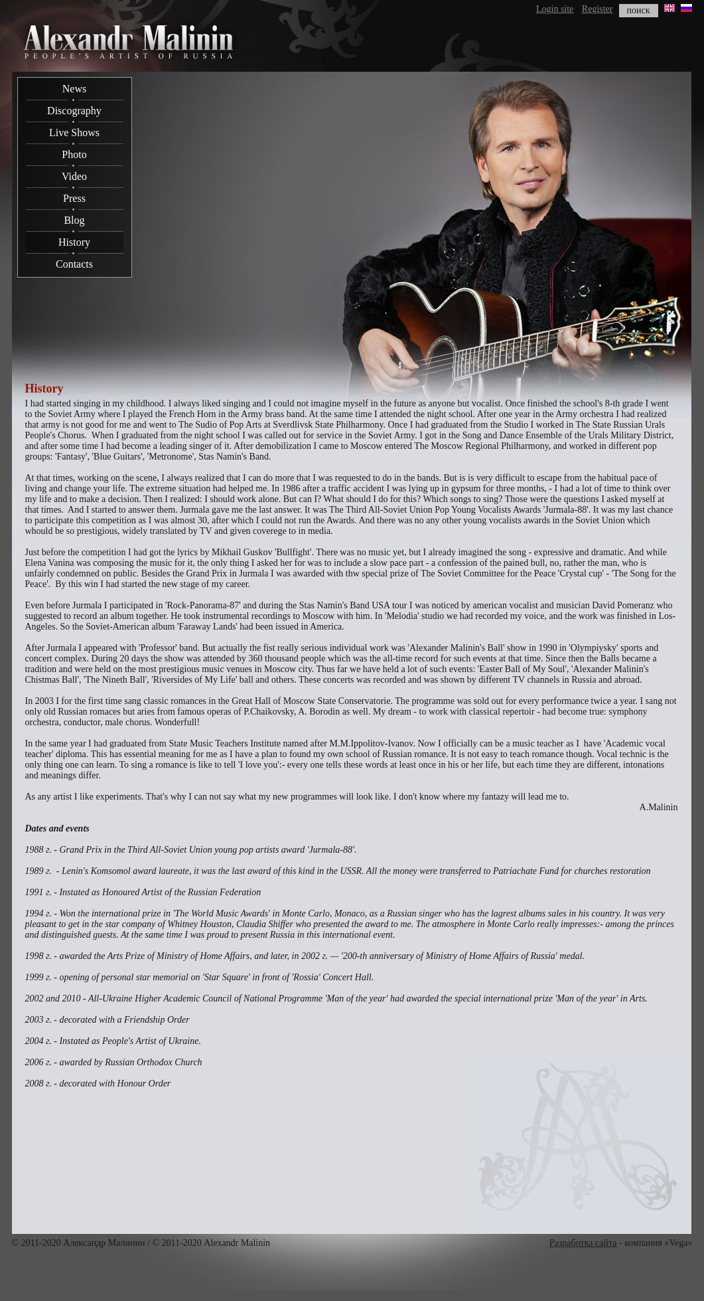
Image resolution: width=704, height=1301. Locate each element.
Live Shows (74, 132)
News (74, 88)
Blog (74, 220)
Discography (74, 110)
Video (74, 176)
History (74, 242)
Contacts (74, 264)
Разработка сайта (583, 1243)
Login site (554, 9)
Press (74, 198)
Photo (74, 154)
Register (597, 9)
